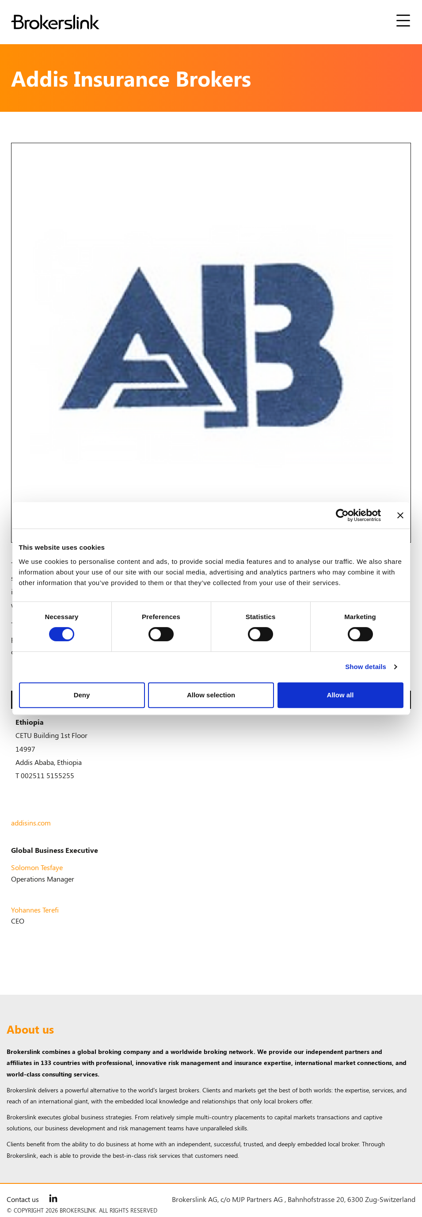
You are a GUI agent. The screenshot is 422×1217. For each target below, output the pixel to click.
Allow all (340, 695)
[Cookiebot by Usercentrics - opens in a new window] (342, 515)
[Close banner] (400, 515)
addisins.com (31, 822)
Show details (365, 666)
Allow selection (211, 695)
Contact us (23, 1199)
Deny (82, 695)
